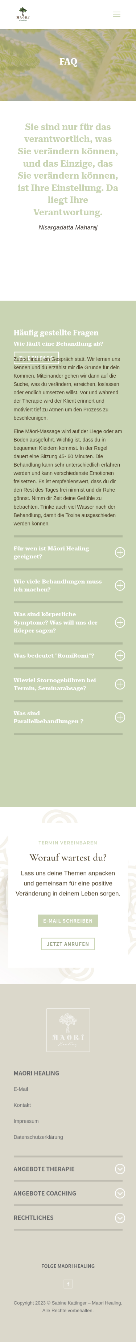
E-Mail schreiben (68, 919)
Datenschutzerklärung (38, 1123)
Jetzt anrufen (68, 942)
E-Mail (21, 1075)
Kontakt (22, 1091)
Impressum (26, 1107)
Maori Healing (106, 1304)
